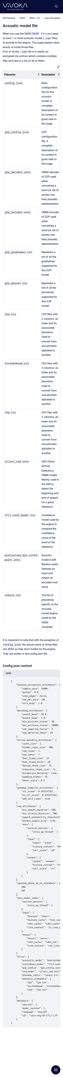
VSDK (22, 18)
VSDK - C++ (34, 18)
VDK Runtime (9, 18)
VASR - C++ (39, 33)
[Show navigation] (55, 1069)
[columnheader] (21, 74)
